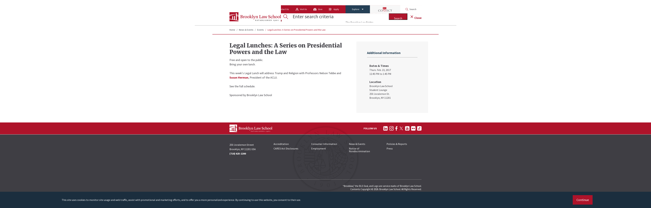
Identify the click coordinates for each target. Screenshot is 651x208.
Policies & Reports (397, 144)
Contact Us (258, 4)
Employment (318, 148)
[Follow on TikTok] (419, 128)
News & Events (246, 29)
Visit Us (277, 4)
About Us (237, 4)
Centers (343, 17)
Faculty (359, 17)
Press (390, 148)
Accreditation (281, 144)
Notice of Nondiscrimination (359, 150)
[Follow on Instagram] (391, 128)
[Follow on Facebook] (396, 128)
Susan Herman (238, 77)
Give (294, 4)
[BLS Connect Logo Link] (359, 4)
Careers (398, 17)
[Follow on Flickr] (413, 128)
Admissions (303, 17)
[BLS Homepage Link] (255, 16)
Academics (324, 17)
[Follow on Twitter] (401, 128)
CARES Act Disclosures (286, 148)
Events (260, 29)
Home (232, 29)
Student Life (379, 17)
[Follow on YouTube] (407, 128)
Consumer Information (324, 144)
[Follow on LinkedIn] (385, 128)
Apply (310, 4)
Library (414, 17)
